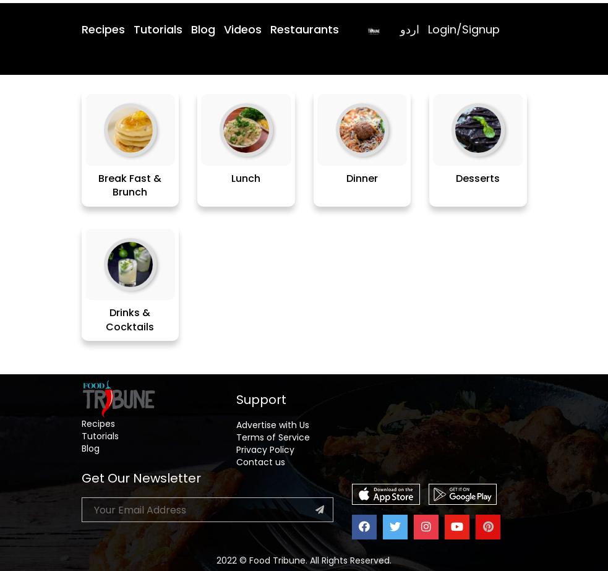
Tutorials (158, 29)
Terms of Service (273, 437)
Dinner (362, 178)
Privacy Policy (265, 450)
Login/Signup (464, 29)
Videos (243, 29)
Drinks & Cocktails (130, 320)
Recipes (103, 29)
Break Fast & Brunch (129, 185)
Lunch (245, 178)
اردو (409, 29)
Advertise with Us (272, 425)
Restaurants (304, 29)
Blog (203, 29)
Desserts (478, 178)
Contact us (260, 462)
